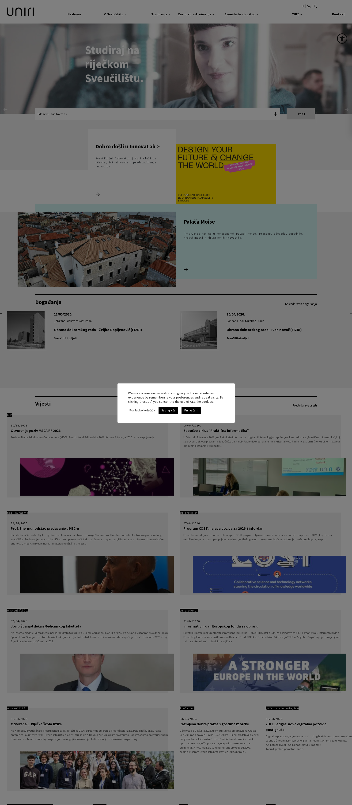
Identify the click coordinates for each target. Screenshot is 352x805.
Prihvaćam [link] (191, 410)
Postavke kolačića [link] (142, 410)
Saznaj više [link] (168, 410)
